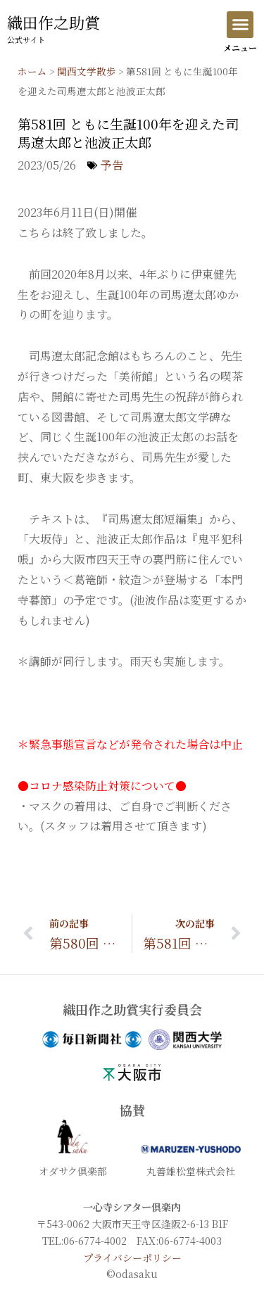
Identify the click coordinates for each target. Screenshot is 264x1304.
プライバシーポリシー (132, 1258)
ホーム (32, 71)
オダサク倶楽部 (73, 1171)
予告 (112, 165)
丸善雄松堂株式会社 (190, 1171)
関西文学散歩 (86, 71)
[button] (240, 24)
